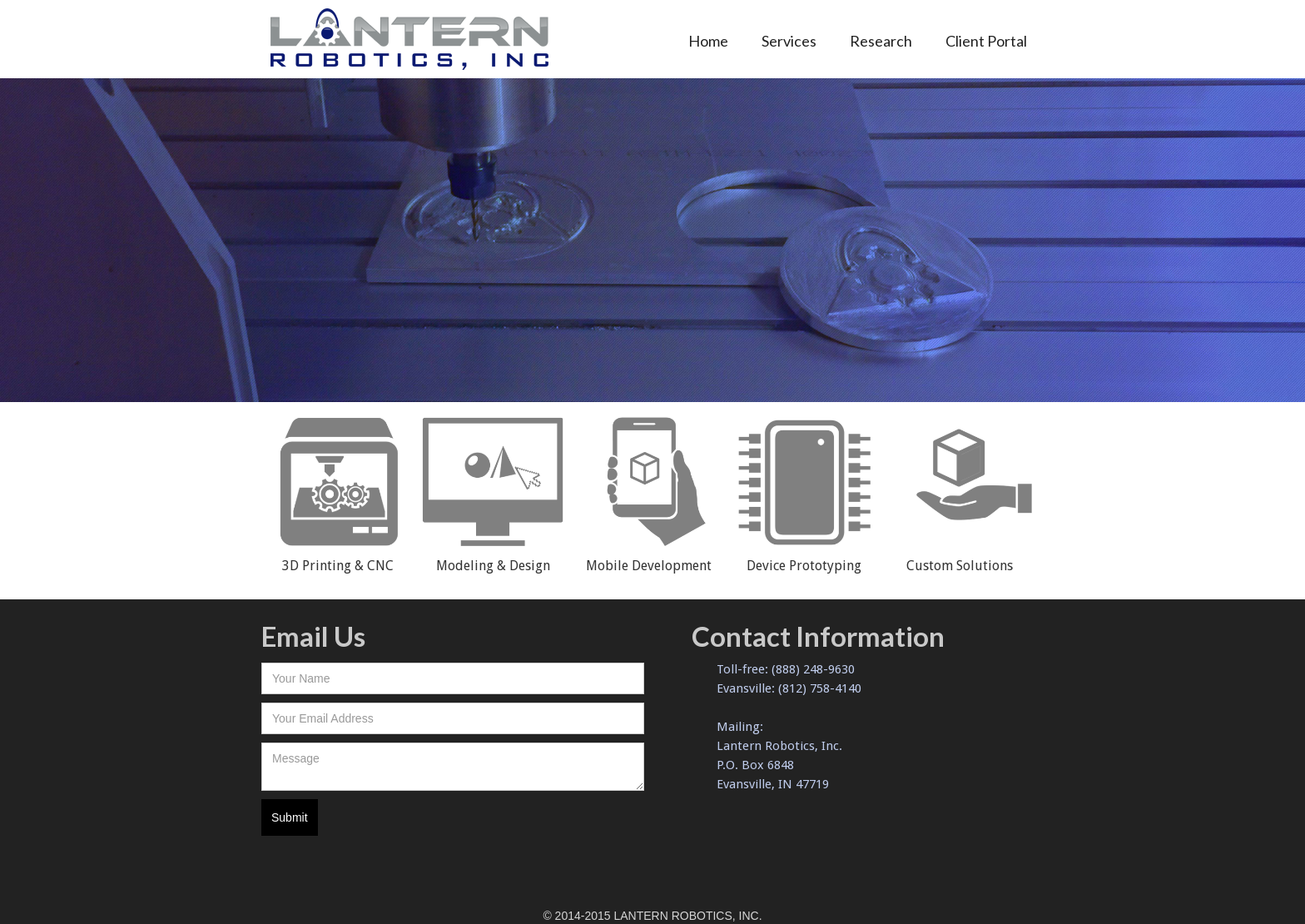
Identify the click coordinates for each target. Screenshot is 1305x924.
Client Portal (986, 41)
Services (789, 41)
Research (881, 41)
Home (708, 41)
